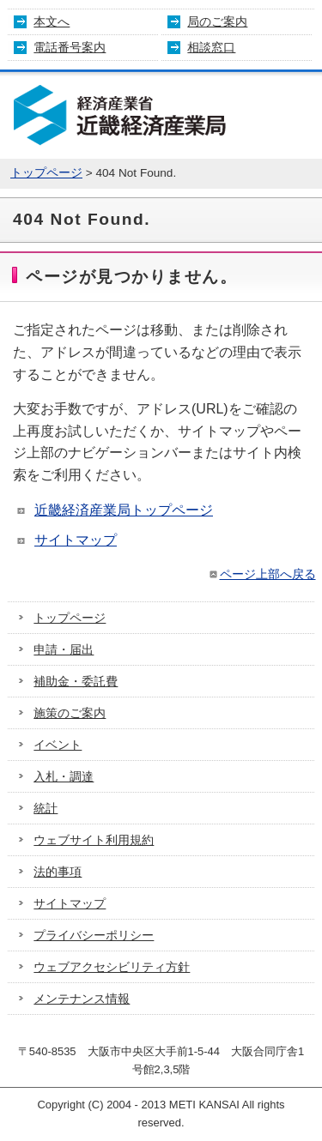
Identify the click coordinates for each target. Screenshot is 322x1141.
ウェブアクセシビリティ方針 (111, 967)
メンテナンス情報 (81, 998)
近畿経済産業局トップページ (123, 510)
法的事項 (57, 871)
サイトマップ (75, 540)
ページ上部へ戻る (261, 574)
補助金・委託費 (75, 681)
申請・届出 (63, 649)
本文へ (51, 21)
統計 (45, 808)
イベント (57, 745)
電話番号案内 (69, 47)
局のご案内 (217, 21)
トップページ (46, 172)
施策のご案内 (69, 713)
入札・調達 (63, 776)
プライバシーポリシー (93, 935)
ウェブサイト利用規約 (93, 840)
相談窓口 (211, 47)
